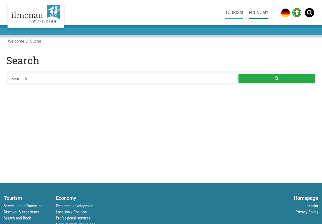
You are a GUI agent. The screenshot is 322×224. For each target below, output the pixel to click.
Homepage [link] (306, 198)
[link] (284, 12)
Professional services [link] (73, 218)
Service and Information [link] (23, 206)
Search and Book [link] (17, 218)
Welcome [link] (16, 41)
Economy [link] (258, 12)
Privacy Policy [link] (307, 212)
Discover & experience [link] (22, 212)
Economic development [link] (75, 206)
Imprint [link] (312, 206)
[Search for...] (122, 78)
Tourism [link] (234, 12)
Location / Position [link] (71, 212)
